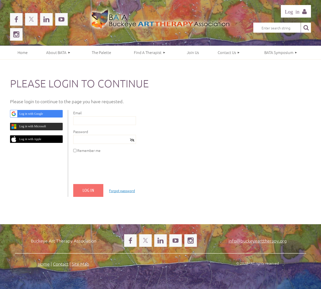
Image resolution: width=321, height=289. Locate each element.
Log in (296, 11)
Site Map (80, 264)
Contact (60, 264)
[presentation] (111, 170)
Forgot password (122, 190)
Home (44, 264)
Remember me (89, 150)
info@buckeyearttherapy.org (257, 241)
